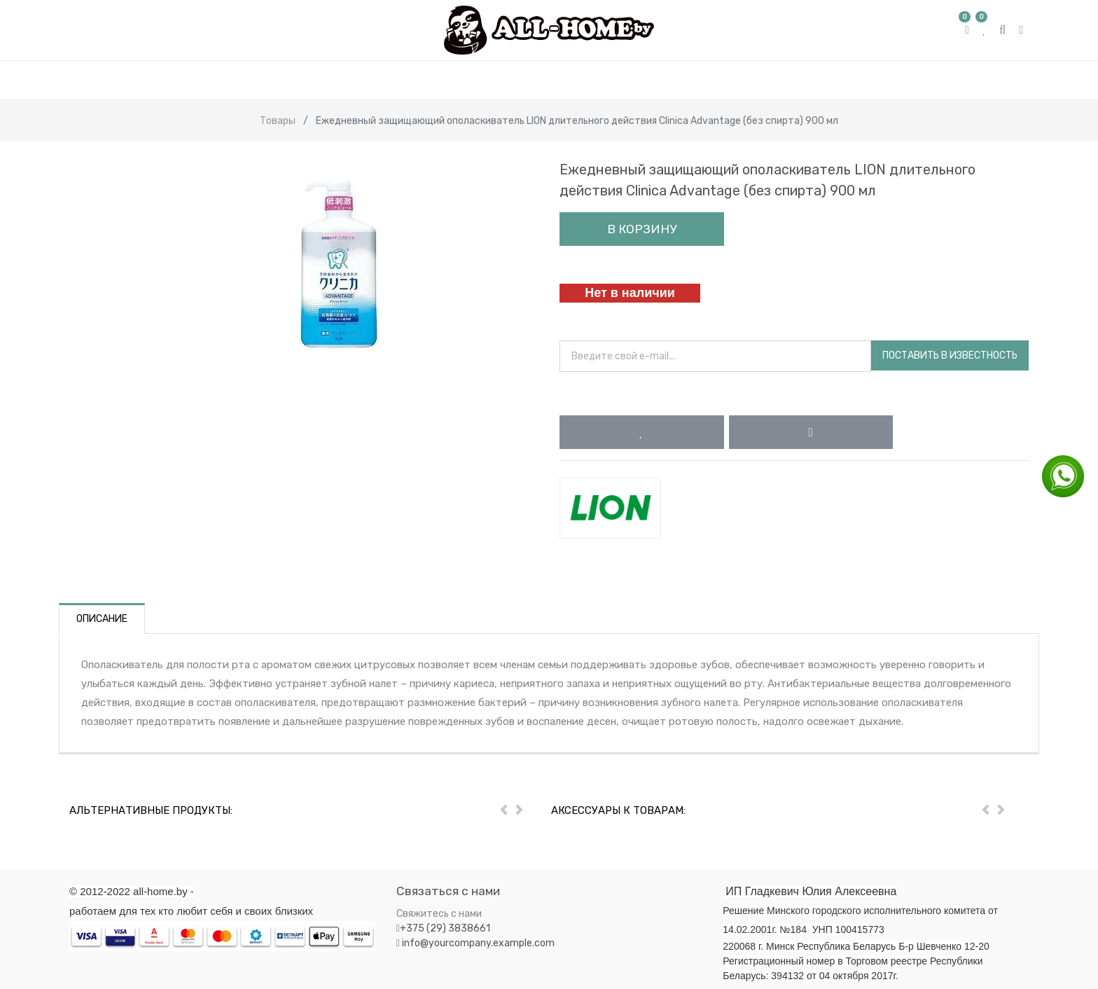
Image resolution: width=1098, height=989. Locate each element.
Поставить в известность (949, 355)
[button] (642, 432)
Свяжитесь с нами (439, 914)
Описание (101, 619)
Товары (278, 121)
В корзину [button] (641, 229)
